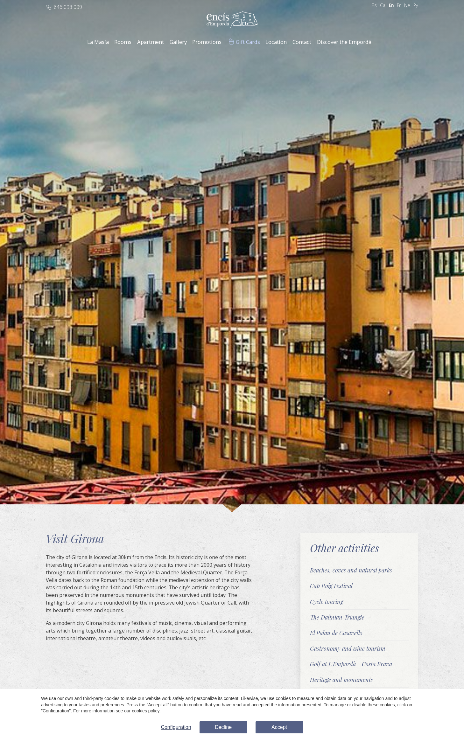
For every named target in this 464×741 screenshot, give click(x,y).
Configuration (176, 727)
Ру (415, 5)
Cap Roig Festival (331, 586)
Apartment (150, 41)
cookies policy (145, 710)
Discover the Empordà (344, 41)
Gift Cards (248, 41)
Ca (382, 5)
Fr (399, 5)
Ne (407, 5)
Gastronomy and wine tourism (347, 648)
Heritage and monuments (341, 679)
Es (374, 5)
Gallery (178, 41)
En (391, 5)
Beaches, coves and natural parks (351, 570)
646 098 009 (68, 6)
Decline (223, 727)
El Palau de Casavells (336, 633)
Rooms (122, 41)
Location (276, 41)
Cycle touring (326, 602)
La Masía (98, 41)
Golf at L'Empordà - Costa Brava (351, 664)
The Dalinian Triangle (337, 617)
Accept (279, 727)
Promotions (206, 41)
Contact (301, 41)
